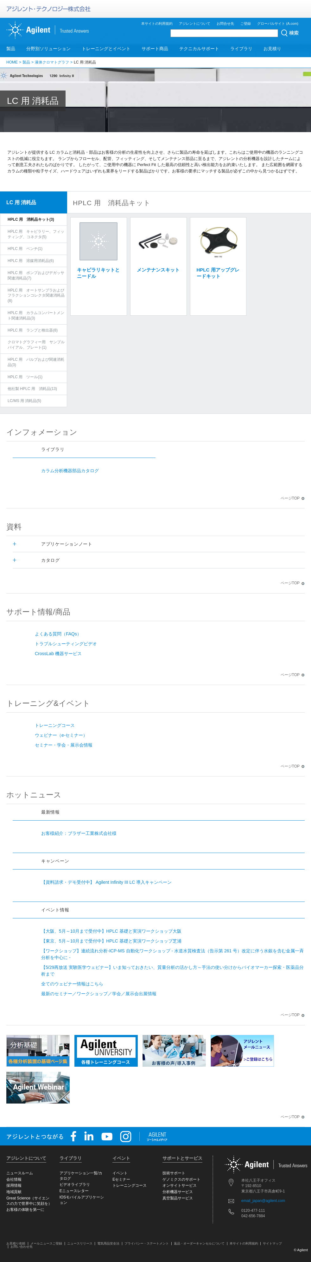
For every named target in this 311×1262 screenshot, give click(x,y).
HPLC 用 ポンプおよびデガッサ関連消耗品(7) (36, 275)
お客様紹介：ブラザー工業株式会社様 (79, 833)
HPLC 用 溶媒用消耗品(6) (31, 260)
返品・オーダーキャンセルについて (199, 1243)
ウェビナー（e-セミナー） (61, 735)
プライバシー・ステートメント (146, 1243)
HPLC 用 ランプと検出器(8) (33, 330)
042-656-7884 (253, 1216)
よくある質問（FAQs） (58, 633)
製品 (10, 48)
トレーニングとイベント (106, 48)
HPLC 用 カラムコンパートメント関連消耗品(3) (36, 315)
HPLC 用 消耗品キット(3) (31, 219)
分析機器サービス (177, 1192)
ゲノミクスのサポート (181, 1179)
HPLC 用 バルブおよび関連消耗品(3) (36, 362)
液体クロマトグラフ (52, 62)
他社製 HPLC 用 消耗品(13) (32, 388)
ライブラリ (241, 48)
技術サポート (173, 1173)
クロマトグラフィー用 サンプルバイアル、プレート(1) (36, 345)
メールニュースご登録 (46, 1243)
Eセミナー (121, 1179)
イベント (120, 1173)
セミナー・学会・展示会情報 (63, 745)
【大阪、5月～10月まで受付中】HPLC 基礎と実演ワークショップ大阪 (111, 931)
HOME (12, 62)
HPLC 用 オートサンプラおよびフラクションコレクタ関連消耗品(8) (36, 295)
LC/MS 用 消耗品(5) (24, 401)
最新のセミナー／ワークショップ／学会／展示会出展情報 (98, 993)
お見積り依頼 (15, 1243)
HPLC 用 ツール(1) (25, 377)
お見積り (272, 48)
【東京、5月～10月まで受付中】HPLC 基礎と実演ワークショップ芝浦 (111, 940)
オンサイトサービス (179, 1185)
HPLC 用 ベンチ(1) (25, 248)
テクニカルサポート (199, 48)
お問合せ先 (225, 23)
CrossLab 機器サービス (58, 653)
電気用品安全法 (108, 1243)
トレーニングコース (55, 725)
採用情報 (14, 1185)
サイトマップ (272, 1243)
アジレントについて (194, 23)
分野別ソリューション (48, 48)
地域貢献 (14, 1192)
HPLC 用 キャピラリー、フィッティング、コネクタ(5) (36, 234)
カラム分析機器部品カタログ (70, 470)
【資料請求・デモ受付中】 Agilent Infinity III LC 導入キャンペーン (106, 882)
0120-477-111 (253, 1210)
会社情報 (14, 1179)
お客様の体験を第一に (25, 1209)
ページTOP (293, 498)
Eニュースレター (74, 1191)
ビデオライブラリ (75, 1184)
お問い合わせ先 (21, 1246)
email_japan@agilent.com (263, 1200)
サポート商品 (155, 48)
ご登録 (245, 23)
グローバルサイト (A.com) (277, 23)
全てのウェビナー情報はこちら (72, 983)
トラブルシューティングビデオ (66, 643)
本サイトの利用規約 (157, 23)
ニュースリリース (79, 1243)
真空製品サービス (177, 1198)
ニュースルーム (19, 1173)
